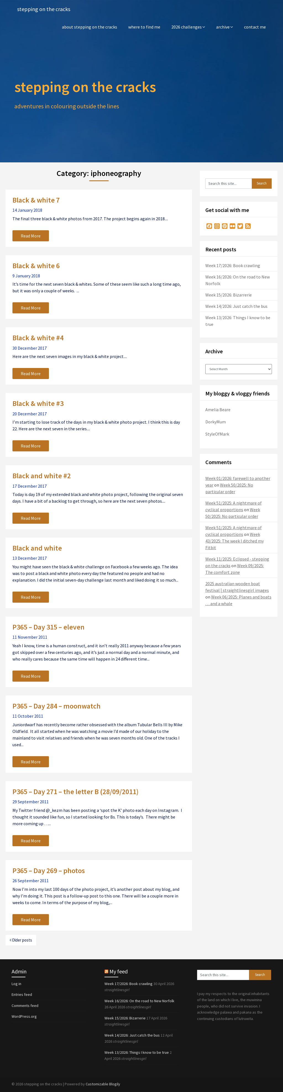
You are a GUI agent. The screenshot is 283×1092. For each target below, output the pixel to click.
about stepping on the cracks (89, 27)
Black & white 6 (36, 265)
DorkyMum (215, 421)
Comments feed (25, 1005)
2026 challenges (186, 27)
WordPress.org (24, 1016)
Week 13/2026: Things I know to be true (136, 1052)
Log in (16, 983)
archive (223, 27)
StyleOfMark (217, 434)
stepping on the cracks (43, 9)
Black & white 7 (36, 199)
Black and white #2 (41, 475)
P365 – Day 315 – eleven (48, 626)
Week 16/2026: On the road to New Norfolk (139, 1000)
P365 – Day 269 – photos (48, 870)
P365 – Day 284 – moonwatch (56, 705)
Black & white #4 (38, 337)
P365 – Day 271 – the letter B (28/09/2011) (75, 791)
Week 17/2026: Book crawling (232, 265)
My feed (118, 971)
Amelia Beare (217, 409)
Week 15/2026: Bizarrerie (228, 295)
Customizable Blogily (103, 1083)
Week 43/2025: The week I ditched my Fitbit (234, 540)
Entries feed (22, 994)
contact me (255, 27)
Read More (31, 236)
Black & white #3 (38, 403)
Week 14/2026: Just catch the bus (236, 306)
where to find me (144, 27)
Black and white (37, 548)
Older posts (21, 940)
